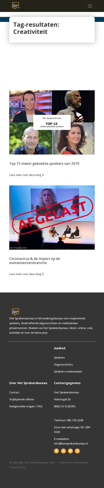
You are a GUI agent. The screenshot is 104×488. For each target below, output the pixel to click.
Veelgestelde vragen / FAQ (25, 406)
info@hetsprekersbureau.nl (71, 443)
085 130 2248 (75, 420)
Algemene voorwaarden (74, 462)
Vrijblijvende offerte (21, 399)
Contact (14, 392)
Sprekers (59, 357)
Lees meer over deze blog (26, 175)
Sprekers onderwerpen (68, 371)
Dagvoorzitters (63, 364)
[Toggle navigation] (90, 6)
